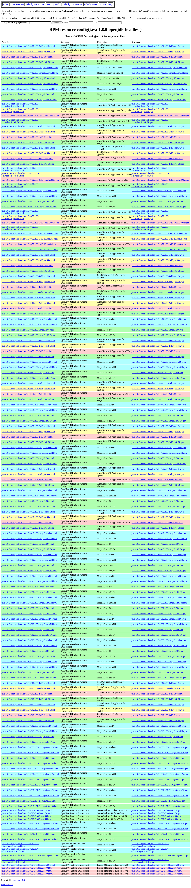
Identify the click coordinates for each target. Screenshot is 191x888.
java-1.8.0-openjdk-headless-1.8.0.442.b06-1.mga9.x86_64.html (29, 421)
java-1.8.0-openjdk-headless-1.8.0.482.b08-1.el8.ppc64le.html (28, 132)
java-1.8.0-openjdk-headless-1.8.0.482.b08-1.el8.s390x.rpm (157, 137)
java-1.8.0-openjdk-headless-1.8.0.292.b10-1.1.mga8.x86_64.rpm (159, 839)
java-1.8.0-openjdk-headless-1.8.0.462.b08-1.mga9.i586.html (27, 330)
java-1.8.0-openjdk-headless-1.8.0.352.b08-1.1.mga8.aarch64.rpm (159, 747)
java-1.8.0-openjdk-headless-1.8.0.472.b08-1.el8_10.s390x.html (28, 244)
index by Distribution (35, 4)
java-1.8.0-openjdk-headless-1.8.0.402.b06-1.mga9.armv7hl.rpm (159, 560)
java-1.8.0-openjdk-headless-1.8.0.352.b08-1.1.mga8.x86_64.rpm (159, 763)
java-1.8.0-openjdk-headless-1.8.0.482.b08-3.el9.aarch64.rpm (157, 46)
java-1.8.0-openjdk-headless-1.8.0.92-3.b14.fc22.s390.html (26, 868)
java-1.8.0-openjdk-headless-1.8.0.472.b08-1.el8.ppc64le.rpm (157, 260)
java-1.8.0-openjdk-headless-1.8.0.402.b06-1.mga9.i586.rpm (157, 565)
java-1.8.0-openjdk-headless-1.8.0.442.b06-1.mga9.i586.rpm (157, 415)
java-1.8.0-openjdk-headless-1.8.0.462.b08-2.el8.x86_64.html (27, 314)
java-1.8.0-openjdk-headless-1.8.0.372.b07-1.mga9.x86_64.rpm (158, 678)
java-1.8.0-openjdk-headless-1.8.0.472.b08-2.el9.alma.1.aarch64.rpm (150, 169)
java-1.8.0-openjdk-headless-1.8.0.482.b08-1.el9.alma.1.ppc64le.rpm (150, 110)
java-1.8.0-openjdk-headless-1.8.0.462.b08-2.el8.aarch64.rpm (157, 298)
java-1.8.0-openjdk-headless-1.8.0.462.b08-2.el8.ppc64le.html (28, 303)
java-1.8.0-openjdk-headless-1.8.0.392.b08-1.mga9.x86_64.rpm (158, 592)
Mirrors (103, 4)
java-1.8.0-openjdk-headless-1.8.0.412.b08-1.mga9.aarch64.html (29, 533)
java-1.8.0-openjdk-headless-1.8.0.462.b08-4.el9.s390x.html (27, 287)
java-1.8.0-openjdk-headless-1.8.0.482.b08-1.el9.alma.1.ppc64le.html (20, 110)
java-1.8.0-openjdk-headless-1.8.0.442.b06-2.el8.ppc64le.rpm (157, 389)
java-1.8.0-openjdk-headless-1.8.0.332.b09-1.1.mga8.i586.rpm (158, 779)
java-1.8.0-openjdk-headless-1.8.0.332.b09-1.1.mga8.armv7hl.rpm (159, 774)
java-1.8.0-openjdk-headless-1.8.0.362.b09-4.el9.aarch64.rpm (157, 683)
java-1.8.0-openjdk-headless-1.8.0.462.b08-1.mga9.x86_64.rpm (158, 335)
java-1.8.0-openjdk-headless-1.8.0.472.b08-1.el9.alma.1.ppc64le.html (20, 217)
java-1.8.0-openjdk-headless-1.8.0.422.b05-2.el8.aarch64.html (28, 469)
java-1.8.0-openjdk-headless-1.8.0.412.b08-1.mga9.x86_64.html (29, 549)
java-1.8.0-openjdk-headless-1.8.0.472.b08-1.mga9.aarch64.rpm (158, 190)
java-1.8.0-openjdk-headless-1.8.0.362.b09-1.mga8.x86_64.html (29, 742)
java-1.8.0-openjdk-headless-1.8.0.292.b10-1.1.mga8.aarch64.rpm (159, 823)
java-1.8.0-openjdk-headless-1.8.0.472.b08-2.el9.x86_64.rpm (157, 164)
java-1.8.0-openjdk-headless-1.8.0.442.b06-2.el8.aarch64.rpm (157, 383)
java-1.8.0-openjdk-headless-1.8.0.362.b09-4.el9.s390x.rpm (157, 694)
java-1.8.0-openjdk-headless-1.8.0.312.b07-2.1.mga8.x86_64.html (29, 806)
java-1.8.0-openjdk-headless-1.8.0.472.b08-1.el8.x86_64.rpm (157, 271)
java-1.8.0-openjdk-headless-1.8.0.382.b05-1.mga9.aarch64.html (29, 619)
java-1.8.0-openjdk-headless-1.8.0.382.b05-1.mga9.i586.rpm (157, 629)
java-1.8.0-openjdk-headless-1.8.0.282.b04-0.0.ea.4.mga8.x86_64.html (20, 860)
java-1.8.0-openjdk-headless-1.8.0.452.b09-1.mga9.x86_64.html (29, 378)
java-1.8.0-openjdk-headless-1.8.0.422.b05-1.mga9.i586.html (27, 501)
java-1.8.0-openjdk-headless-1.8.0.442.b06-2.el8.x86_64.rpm (157, 399)
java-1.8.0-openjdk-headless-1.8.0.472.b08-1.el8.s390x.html (27, 265)
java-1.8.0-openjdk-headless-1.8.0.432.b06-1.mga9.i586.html (27, 458)
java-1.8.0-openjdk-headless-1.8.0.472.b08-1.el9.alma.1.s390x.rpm (160, 223)
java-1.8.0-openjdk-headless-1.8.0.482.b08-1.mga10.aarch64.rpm (159, 67)
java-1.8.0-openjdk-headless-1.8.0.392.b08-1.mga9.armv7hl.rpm (159, 581)
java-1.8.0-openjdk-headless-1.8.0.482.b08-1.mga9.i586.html (27, 94)
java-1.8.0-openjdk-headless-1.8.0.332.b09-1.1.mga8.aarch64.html (30, 769)
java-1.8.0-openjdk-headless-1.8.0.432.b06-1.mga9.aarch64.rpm (158, 447)
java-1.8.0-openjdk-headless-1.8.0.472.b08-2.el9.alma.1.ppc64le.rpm (150, 174)
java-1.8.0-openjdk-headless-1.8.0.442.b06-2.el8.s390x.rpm (157, 394)
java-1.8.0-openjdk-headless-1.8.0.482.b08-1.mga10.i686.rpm (157, 78)
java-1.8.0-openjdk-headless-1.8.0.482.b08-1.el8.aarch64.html (28, 126)
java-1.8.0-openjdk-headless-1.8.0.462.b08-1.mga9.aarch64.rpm (158, 319)
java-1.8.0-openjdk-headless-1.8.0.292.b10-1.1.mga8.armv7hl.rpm (159, 829)
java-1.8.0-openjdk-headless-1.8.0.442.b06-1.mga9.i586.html (27, 415)
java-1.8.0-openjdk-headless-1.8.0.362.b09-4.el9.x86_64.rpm (157, 699)
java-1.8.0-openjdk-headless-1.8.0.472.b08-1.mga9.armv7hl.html (29, 196)
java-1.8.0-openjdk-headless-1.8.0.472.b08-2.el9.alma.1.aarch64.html (20, 169)
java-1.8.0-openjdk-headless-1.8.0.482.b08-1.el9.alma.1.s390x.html (30, 116)
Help (110, 4)
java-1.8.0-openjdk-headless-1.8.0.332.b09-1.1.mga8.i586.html (28, 779)
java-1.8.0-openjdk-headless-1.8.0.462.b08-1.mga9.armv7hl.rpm (159, 324)
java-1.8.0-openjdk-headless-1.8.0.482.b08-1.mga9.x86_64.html (29, 99)
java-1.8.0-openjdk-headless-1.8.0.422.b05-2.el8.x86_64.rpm (157, 485)
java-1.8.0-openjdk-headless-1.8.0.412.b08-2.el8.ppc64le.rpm (157, 517)
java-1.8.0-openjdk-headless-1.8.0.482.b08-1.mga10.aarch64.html (29, 67)
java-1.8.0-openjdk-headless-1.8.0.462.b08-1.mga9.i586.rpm (157, 330)
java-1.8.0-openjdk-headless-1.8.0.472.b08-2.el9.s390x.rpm (157, 158)
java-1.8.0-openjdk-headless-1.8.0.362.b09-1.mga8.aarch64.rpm (158, 726)
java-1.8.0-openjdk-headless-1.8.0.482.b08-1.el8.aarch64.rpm (157, 126)
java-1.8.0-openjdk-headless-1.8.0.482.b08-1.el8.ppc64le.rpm (157, 132)
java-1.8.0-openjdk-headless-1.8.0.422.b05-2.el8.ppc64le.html (28, 474)
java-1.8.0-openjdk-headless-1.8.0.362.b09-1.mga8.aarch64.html (29, 726)
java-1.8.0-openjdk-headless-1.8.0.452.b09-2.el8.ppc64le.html (28, 346)
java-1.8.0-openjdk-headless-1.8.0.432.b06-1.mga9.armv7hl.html (29, 453)
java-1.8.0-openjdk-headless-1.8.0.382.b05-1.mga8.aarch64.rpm (158, 640)
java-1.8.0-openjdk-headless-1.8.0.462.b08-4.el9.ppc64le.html (28, 281)
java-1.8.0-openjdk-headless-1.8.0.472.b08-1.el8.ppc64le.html (28, 260)
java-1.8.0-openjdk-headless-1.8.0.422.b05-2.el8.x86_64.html (27, 485)
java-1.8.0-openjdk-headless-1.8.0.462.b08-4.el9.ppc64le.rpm (157, 281)
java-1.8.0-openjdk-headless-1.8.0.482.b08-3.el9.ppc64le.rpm (157, 51)
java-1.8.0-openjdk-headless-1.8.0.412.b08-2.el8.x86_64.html (27, 528)
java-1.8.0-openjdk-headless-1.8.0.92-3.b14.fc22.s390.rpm (156, 868)
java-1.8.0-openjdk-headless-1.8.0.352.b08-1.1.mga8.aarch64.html (30, 747)
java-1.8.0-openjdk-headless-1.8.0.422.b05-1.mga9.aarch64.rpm (158, 490)
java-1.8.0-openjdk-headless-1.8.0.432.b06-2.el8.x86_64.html (27, 442)
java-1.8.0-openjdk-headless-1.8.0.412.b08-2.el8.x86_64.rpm (157, 528)
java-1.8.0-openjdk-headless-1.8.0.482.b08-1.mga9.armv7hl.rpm (159, 89)
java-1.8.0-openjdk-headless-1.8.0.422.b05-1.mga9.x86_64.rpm (158, 506)
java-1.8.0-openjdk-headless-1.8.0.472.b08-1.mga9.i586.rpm (157, 201)
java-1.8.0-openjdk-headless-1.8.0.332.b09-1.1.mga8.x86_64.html (29, 785)
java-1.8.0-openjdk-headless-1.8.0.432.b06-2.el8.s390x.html (27, 437)
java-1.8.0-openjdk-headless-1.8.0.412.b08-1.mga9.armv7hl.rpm (159, 538)
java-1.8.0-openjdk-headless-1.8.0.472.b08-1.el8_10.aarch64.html (29, 233)
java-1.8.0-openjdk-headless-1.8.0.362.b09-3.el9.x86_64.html (27, 720)
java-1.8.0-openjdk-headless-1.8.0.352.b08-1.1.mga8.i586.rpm (158, 758)
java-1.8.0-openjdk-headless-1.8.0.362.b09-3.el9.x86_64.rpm (157, 720)
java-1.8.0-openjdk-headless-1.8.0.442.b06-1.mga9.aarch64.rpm (158, 405)
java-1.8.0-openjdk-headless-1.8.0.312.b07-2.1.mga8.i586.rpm (158, 801)
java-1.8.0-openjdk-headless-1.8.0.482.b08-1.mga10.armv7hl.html (29, 73)
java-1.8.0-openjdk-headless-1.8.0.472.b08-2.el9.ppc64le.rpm (157, 153)
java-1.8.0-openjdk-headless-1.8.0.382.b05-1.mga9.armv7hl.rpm (159, 624)
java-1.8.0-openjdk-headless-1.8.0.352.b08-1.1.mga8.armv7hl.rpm (159, 753)
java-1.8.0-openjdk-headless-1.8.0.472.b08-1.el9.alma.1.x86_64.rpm (150, 228)
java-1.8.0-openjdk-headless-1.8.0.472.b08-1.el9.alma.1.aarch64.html (20, 212)
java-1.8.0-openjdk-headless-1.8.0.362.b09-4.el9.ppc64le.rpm (157, 688)
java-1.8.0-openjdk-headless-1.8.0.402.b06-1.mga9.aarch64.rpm (158, 554)
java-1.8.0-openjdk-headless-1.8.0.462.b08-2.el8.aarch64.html (28, 298)
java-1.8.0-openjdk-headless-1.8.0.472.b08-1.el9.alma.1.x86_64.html (20, 228)
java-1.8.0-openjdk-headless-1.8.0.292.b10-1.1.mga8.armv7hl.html (30, 829)
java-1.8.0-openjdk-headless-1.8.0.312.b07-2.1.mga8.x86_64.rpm (159, 806)
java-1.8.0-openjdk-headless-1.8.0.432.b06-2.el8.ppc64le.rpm (157, 431)
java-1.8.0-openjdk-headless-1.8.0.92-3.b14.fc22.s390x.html (27, 874)
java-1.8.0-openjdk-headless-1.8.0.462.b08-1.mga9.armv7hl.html (29, 324)
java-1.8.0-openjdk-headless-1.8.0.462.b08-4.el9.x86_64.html (27, 292)
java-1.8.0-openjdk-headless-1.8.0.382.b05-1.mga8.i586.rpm (157, 651)
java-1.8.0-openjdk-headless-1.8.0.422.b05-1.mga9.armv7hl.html (29, 496)
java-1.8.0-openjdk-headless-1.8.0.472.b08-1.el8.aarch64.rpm (157, 255)
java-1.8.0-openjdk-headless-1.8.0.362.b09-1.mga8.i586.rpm (157, 736)
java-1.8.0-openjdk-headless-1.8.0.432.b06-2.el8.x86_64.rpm (157, 442)
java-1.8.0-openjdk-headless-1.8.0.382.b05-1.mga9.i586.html (27, 629)
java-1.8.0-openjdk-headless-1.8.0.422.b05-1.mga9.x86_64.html (29, 506)
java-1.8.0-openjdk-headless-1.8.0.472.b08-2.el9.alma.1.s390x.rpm (160, 180)
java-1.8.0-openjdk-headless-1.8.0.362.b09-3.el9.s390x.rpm (157, 715)
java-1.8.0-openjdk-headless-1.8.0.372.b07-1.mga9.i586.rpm (157, 672)
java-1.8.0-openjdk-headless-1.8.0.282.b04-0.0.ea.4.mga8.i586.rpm (160, 855)
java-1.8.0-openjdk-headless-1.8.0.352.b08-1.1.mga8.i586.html (28, 758)
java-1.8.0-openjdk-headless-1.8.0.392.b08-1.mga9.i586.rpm (157, 587)
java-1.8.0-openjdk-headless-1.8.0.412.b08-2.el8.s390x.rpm (157, 522)
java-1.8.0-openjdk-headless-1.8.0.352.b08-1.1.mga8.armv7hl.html (30, 753)
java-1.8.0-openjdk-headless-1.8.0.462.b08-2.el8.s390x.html (27, 308)
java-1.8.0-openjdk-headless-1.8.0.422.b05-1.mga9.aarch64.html (29, 490)
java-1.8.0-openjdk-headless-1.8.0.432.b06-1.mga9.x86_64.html (29, 463)
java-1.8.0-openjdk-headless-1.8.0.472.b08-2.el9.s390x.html (27, 158)
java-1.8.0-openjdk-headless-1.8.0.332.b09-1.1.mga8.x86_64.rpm (159, 785)
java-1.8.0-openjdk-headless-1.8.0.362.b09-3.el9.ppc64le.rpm (157, 710)
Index (5, 4)
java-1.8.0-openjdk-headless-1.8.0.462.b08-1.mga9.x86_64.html (29, 335)
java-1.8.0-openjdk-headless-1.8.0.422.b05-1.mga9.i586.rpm (157, 501)
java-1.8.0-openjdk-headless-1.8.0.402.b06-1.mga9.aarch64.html (29, 554)
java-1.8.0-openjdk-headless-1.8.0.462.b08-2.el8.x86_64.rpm (157, 314)
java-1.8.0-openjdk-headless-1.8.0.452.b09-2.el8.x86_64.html (27, 356)
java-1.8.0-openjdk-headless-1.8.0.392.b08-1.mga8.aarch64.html (29, 597)
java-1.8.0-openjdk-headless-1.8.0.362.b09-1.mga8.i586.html (27, 736)
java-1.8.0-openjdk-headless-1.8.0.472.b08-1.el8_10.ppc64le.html (29, 239)
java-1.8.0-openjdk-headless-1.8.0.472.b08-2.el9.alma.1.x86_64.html (20, 185)
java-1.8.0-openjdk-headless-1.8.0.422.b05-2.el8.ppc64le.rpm (157, 474)
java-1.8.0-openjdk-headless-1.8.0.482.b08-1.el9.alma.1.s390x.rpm (160, 116)
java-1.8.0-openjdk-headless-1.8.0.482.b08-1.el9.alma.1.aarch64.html (20, 105)
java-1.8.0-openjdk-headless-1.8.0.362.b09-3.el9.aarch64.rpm (157, 704)
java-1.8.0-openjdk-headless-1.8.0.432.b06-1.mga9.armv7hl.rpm (159, 453)
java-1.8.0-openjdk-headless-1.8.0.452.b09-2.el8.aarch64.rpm (157, 340)
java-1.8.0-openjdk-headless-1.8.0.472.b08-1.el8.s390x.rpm (157, 265)
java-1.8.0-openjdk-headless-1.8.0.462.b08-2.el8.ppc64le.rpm (157, 303)
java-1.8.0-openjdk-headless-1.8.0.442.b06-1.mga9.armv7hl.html (29, 410)
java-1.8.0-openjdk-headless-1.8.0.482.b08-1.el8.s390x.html (27, 137)
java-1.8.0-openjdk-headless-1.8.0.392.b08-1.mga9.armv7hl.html (29, 581)
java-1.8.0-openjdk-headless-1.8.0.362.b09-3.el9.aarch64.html (28, 704)
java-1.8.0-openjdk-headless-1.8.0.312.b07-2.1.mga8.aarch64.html (30, 790)
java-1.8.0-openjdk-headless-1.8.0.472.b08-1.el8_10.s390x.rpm (158, 244)
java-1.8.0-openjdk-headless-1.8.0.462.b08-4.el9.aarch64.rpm (157, 276)
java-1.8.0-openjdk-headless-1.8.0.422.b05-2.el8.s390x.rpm (157, 480)
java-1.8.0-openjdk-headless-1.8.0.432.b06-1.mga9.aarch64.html (29, 447)
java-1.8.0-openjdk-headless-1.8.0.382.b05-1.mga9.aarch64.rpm (158, 619)
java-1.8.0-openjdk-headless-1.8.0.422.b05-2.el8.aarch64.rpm (157, 469)
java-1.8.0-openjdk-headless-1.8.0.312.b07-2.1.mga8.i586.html (28, 801)
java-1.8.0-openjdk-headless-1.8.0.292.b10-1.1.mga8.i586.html (28, 834)
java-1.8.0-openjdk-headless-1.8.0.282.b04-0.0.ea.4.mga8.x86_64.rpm (150, 860)
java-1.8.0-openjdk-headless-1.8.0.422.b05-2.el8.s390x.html (27, 480)
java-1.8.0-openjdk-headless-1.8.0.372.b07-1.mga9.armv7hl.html (29, 667)
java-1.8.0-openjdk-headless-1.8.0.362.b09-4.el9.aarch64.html (28, 683)
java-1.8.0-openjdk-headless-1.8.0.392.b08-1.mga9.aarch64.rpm (158, 576)
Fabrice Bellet (7, 884)
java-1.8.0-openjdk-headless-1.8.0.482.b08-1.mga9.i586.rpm (157, 94)
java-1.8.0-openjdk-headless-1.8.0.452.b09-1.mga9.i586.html (27, 372)
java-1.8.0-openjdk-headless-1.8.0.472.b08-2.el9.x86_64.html (27, 164)
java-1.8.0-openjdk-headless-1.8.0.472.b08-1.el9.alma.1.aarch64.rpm (150, 212)
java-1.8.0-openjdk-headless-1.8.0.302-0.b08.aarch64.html (26, 810)
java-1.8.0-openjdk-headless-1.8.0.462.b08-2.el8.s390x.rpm (157, 308)
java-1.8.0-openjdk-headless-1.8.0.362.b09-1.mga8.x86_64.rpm (158, 742)
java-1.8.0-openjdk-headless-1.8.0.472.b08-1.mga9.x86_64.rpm (158, 207)
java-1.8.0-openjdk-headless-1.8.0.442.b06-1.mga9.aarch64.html (29, 405)
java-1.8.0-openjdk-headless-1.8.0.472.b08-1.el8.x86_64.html (27, 271)
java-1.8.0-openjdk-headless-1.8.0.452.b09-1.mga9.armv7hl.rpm (159, 367)
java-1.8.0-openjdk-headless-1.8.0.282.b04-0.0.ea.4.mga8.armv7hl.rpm (150, 850)
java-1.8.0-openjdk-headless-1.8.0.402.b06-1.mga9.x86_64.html (29, 571)
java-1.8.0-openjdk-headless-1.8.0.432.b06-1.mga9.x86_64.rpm (158, 463)
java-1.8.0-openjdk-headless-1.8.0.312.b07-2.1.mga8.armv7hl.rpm (159, 795)
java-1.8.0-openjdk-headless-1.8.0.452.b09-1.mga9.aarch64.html (29, 362)
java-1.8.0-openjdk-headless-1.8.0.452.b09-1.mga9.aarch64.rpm (158, 362)
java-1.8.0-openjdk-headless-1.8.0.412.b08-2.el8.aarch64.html (28, 512)
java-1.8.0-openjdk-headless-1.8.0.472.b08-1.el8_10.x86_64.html (29, 249)
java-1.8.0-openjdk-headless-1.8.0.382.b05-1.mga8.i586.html (27, 651)
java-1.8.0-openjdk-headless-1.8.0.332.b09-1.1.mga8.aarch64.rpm (159, 769)
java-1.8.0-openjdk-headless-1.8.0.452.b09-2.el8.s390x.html (27, 351)
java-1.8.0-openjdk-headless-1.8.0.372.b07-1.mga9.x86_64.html (29, 678)
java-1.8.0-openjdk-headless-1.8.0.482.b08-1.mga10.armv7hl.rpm (159, 73)
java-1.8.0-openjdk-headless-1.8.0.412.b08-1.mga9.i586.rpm (157, 544)
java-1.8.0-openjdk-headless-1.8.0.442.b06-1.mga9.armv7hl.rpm (159, 410)
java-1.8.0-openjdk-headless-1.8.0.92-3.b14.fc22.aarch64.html (28, 865)
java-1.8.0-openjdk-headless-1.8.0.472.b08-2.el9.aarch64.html (28, 148)
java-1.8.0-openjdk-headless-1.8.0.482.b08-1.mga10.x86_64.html (29, 83)
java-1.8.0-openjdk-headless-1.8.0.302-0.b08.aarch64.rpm (156, 810)
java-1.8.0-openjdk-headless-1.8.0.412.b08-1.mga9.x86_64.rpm (158, 549)
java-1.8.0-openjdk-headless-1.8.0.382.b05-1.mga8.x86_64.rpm (158, 656)
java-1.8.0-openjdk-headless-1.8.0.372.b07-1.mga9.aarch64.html (29, 662)
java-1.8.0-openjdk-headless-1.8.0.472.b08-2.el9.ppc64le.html (28, 153)
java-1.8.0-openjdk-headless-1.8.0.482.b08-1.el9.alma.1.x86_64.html (20, 121)
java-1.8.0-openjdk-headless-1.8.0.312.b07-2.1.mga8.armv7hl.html (30, 795)
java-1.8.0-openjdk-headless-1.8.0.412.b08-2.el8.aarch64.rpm (157, 512)
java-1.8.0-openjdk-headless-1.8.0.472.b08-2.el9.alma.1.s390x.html (30, 180)
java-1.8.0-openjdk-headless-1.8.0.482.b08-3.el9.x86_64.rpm (157, 62)
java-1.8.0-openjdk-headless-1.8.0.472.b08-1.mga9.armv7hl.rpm (159, 196)
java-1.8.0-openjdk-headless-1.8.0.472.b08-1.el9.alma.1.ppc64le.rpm (150, 217)
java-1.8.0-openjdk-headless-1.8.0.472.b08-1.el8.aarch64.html (28, 255)
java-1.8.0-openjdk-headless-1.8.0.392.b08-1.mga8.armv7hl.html (29, 603)
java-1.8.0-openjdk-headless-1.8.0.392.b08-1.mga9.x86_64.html (29, 592)
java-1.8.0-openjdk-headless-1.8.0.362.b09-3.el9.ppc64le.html (28, 710)
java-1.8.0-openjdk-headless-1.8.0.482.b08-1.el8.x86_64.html (27, 142)
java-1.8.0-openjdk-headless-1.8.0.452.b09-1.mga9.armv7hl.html (29, 367)
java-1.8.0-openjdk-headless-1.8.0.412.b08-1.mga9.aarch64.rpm (158, 533)
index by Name (90, 4)
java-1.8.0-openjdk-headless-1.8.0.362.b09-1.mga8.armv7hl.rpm (159, 731)
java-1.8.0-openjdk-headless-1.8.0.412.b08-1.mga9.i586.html (27, 544)
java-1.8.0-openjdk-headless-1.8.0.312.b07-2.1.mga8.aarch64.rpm (159, 790)
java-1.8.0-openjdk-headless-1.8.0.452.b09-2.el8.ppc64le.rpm (157, 346)
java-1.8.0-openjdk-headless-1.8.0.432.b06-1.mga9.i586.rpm (157, 458)
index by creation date (72, 4)
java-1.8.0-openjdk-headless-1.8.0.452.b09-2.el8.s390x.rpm (157, 351)
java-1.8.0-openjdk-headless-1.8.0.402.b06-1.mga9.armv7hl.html (29, 560)
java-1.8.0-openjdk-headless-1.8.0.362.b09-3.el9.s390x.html (27, 715)
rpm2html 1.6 (19, 880)
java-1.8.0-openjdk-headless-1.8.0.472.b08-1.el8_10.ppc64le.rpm (159, 239)
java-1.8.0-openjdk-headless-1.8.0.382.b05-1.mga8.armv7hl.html (29, 645)
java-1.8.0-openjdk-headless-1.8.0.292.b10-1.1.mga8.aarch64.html (30, 823)
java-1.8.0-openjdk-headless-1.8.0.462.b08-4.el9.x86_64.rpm (157, 292)
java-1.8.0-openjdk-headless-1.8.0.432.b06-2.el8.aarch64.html (28, 426)
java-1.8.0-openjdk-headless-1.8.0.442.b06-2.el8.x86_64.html (27, 399)
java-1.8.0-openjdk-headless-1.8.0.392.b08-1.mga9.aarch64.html (29, 576)
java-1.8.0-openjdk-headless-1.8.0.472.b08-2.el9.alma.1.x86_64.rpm (150, 185)
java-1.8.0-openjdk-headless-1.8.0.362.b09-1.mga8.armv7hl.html (29, 731)
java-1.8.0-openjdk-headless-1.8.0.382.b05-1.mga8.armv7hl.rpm (159, 645)
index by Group (17, 4)
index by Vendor (54, 4)
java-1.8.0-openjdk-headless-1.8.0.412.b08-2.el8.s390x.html (27, 522)
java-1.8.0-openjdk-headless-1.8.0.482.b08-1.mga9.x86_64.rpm (158, 99)
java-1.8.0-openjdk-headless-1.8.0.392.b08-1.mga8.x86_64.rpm (158, 613)
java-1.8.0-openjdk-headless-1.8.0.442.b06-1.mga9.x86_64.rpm (158, 421)
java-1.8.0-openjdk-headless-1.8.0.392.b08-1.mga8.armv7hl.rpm (159, 603)
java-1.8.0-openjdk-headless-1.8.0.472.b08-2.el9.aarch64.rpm (157, 148)
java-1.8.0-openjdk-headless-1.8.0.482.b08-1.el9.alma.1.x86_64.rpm (150, 121)
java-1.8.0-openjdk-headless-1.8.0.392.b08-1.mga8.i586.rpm (157, 608)
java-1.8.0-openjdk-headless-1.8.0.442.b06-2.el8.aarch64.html (28, 383)
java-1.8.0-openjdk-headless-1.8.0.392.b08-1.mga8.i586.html (27, 608)
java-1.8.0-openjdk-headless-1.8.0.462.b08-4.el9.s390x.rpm (157, 287)
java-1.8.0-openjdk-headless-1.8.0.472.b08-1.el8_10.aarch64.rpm (159, 233)
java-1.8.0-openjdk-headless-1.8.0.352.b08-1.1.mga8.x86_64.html (29, 763)
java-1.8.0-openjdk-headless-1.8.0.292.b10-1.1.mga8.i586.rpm (158, 834)
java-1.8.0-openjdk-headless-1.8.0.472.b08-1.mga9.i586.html (27, 201)
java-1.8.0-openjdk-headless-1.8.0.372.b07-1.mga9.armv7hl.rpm (159, 667)
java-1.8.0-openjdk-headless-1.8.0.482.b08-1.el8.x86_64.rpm (157, 142)
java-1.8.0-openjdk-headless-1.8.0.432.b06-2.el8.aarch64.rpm (157, 426)
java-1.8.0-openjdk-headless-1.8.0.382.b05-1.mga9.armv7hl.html (29, 624)
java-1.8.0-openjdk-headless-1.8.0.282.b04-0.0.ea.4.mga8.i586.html (30, 855)
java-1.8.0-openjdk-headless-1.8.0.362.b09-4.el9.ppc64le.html (28, 688)
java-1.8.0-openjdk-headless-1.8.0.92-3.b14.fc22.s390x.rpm (157, 874)
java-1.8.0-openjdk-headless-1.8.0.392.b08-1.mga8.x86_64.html (29, 613)
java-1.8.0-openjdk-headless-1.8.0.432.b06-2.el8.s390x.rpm (157, 437)
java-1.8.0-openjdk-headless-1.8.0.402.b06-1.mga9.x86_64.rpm (158, 571)
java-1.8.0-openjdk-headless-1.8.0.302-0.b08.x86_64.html (26, 816)
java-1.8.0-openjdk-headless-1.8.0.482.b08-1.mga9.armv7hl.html (29, 89)
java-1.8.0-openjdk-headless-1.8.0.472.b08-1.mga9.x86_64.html (29, 207)
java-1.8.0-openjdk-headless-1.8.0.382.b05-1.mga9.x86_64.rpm (158, 635)
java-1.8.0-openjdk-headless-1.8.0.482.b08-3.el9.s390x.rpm (157, 57)
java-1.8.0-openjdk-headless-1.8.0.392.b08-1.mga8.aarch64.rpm (158, 597)
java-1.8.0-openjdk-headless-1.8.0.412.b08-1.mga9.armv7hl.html (29, 538)
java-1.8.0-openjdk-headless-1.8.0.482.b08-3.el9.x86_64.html (27, 62)
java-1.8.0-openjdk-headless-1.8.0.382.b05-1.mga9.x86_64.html (29, 635)
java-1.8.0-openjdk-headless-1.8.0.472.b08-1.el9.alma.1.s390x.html (30, 223)
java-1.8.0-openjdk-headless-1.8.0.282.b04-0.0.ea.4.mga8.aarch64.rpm (150, 844)
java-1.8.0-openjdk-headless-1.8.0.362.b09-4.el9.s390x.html (27, 694)
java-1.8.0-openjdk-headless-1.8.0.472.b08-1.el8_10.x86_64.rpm (159, 249)
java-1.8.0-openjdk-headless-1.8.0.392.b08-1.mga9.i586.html (27, 587)
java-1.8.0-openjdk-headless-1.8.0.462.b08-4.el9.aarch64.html (28, 276)
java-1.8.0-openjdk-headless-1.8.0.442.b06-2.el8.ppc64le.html (28, 389)
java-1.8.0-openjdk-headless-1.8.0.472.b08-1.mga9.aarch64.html (29, 190)
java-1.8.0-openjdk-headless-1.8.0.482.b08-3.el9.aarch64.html (28, 46)
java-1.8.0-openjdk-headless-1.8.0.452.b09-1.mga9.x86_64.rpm (158, 378)
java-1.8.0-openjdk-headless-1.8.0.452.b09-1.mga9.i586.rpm (157, 372)
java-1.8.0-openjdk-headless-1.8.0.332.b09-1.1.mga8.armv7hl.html (30, 774)
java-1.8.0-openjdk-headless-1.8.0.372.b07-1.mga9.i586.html (27, 672)
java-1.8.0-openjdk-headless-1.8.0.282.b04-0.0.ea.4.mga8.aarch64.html (20, 844)
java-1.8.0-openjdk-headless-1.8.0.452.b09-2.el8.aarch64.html (28, 340)
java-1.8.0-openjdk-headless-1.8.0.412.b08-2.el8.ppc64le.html (28, 517)
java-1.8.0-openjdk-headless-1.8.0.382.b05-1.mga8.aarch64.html (29, 640)
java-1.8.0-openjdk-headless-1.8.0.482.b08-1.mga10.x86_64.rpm (159, 83)
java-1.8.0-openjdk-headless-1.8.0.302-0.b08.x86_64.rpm (156, 816)
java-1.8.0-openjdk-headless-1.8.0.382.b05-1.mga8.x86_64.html (29, 656)
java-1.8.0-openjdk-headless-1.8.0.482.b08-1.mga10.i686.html (28, 78)
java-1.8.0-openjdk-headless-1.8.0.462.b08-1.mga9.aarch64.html (29, 319)
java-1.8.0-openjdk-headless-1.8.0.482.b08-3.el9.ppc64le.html (28, 51)
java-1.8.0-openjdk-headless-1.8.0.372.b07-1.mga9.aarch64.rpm (158, 662)
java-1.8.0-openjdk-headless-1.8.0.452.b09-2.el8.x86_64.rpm (157, 356)
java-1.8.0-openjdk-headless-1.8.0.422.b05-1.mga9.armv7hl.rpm (159, 496)
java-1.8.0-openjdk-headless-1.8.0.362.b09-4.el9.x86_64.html (27, 699)
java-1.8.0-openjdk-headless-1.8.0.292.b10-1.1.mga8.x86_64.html (29, 839)
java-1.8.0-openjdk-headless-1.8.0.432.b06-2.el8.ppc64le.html (28, 431)
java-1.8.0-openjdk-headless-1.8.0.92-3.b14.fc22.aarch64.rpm (157, 865)
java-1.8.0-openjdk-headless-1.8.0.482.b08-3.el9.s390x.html (27, 57)
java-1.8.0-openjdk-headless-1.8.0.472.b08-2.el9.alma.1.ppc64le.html (20, 174)
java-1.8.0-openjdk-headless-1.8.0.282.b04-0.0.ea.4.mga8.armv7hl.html (20, 850)
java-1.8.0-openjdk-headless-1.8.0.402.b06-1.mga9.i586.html (27, 565)
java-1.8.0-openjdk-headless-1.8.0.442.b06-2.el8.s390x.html (27, 394)
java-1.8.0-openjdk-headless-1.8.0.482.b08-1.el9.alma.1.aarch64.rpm (150, 105)
